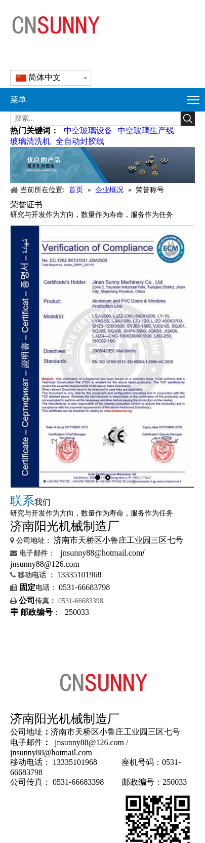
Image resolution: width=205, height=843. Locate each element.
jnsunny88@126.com (44, 564)
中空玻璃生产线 (145, 130)
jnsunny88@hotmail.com (102, 552)
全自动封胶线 (80, 141)
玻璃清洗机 (30, 141)
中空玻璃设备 (88, 130)
